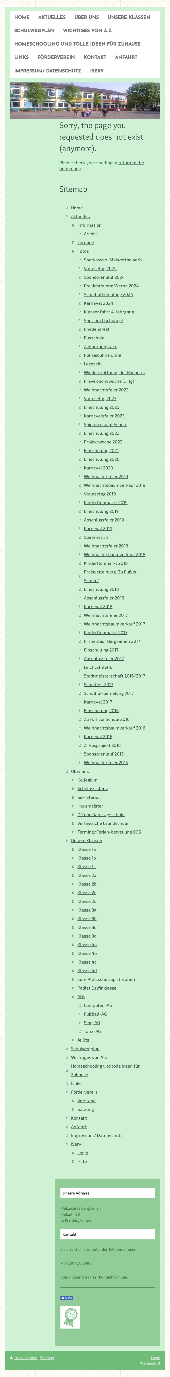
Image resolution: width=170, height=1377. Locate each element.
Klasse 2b (87, 883)
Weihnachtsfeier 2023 (106, 389)
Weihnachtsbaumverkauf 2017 (114, 623)
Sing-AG (92, 1022)
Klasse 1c (86, 866)
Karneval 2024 (98, 303)
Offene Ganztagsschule (101, 814)
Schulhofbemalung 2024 (108, 294)
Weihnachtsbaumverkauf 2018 (114, 554)
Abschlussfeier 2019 (104, 519)
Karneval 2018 (98, 606)
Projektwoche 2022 (103, 441)
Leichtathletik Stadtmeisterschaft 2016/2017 (114, 671)
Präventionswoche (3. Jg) (109, 381)
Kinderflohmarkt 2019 (106, 502)
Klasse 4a (87, 944)
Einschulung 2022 (101, 433)
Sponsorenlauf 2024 (104, 277)
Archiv (90, 233)
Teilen (66, 1298)
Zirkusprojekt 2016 (102, 745)
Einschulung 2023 (101, 407)
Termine (85, 242)
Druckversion (24, 1357)
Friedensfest (97, 329)
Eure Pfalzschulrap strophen (106, 979)
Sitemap (47, 1357)
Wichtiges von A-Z (89, 1057)
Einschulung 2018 (101, 589)
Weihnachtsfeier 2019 (106, 476)
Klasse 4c (87, 961)
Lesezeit (92, 363)
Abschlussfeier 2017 (104, 658)
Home (77, 207)
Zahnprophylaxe (100, 346)
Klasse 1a (86, 849)
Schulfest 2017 (98, 684)
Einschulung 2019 (101, 511)
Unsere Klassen (86, 840)
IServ (76, 1143)
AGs (81, 996)
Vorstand (86, 1100)
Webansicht (150, 1363)
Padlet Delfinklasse (96, 987)
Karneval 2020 (98, 467)
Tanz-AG (92, 1031)
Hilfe (82, 1161)
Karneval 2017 (98, 701)
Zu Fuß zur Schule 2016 (106, 719)
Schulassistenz (92, 788)
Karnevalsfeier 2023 (104, 415)
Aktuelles (80, 216)
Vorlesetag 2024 (100, 268)
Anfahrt (79, 1126)
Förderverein (84, 1091)
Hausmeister (90, 805)
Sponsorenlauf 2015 (104, 753)
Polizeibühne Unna (102, 355)
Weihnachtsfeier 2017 (106, 615)
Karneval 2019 (98, 528)
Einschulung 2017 (101, 649)
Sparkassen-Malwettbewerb (113, 259)
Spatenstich (96, 537)
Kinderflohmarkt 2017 (105, 632)
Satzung (85, 1109)
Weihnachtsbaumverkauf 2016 (114, 727)
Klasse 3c (86, 927)
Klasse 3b (87, 918)
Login (82, 1152)
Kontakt (79, 1117)
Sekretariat (88, 797)
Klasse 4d (87, 970)
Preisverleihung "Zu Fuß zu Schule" (110, 576)
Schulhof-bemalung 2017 (109, 693)
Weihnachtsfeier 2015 (106, 762)
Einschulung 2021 (101, 450)
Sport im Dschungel (103, 320)
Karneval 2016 (98, 736)
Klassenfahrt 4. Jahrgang (109, 311)
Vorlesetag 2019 (100, 493)
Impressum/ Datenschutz (97, 1135)
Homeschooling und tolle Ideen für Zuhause (105, 1070)
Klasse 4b (87, 953)
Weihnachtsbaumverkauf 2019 (114, 485)
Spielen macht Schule (105, 424)
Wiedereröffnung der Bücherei (114, 372)
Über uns (80, 771)
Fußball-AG (95, 1013)
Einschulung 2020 (102, 459)
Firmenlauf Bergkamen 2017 (112, 641)
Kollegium (87, 779)
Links (76, 1083)
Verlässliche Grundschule (102, 823)
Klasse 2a (87, 875)
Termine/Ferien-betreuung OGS (109, 831)
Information (89, 225)
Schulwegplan (85, 1048)
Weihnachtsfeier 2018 (106, 545)
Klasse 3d (87, 935)
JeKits (83, 1039)
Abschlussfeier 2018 (104, 597)
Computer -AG (98, 1005)
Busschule (94, 337)
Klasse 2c (86, 892)
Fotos (83, 251)
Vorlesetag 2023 (100, 398)
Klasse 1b (86, 857)
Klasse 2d (87, 901)
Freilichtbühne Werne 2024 (111, 285)
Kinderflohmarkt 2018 (106, 563)
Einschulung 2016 (101, 710)
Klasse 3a (87, 909)
